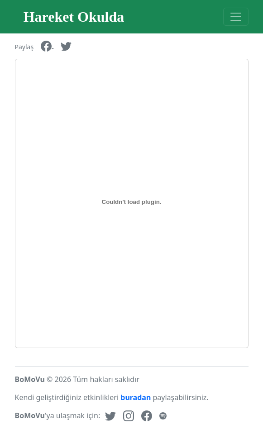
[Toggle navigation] (236, 17)
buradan (136, 397)
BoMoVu (30, 379)
